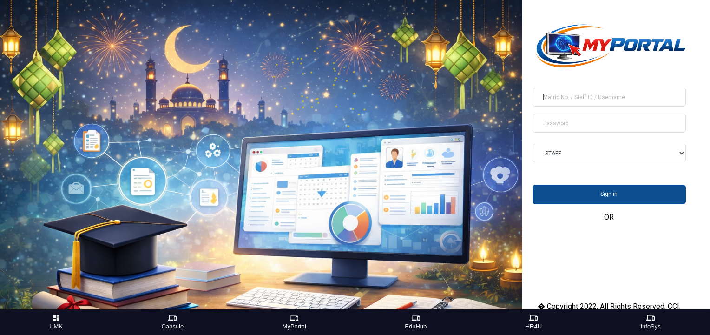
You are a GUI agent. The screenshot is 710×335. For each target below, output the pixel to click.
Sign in (609, 194)
